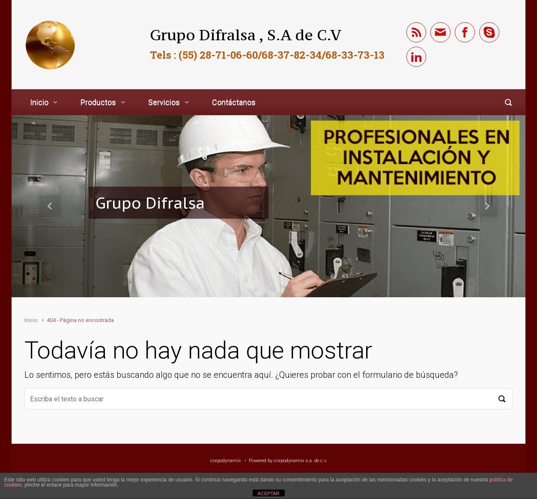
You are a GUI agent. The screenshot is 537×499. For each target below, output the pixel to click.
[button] (50, 206)
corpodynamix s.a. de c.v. (300, 460)
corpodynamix (225, 460)
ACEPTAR (268, 493)
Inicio (31, 320)
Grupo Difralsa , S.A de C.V (245, 35)
